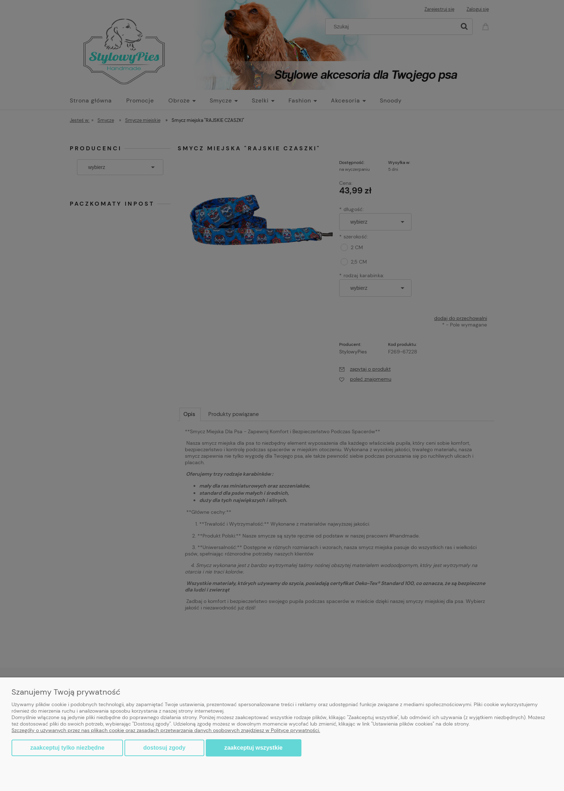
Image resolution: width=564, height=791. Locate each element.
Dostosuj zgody (164, 748)
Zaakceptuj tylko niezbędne (67, 748)
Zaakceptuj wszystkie (253, 747)
